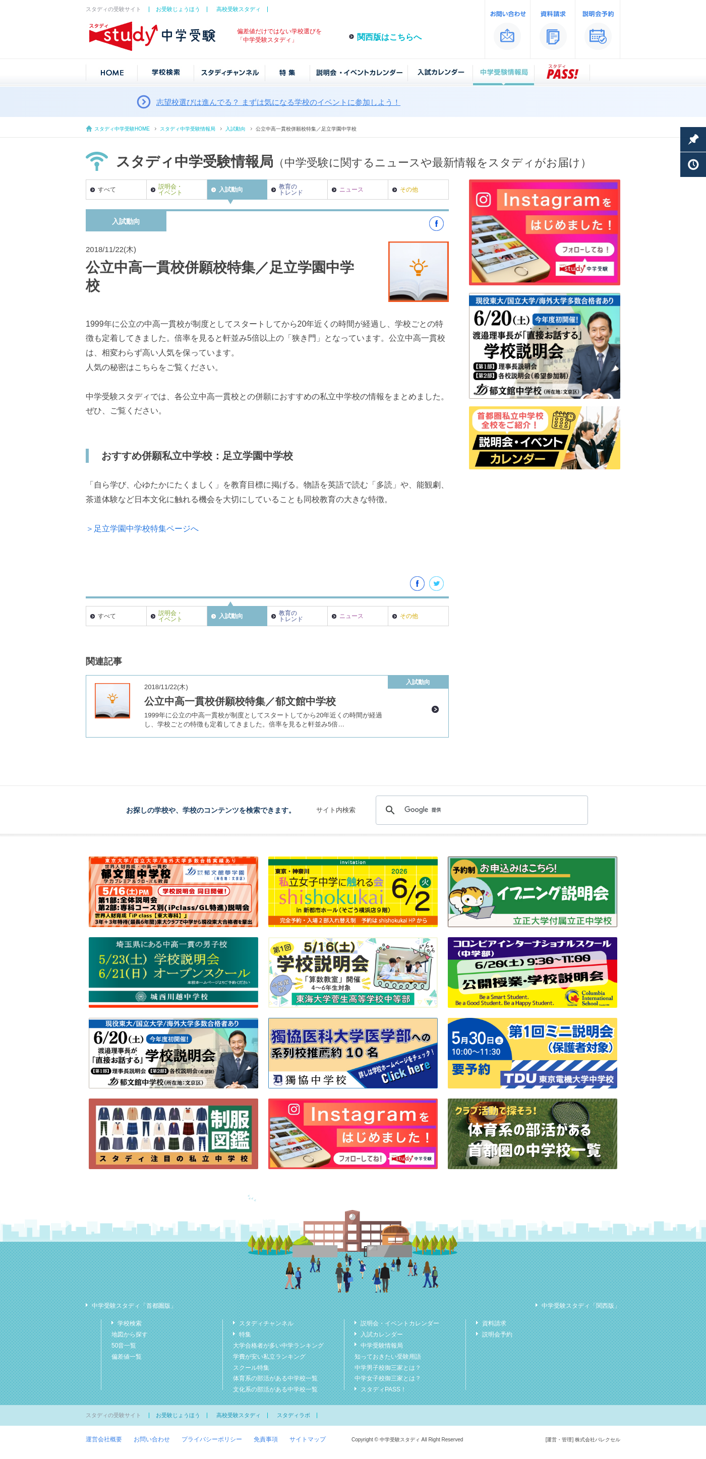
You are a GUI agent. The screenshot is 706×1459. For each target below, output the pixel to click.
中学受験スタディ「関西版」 (581, 1305)
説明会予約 (497, 1334)
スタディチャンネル (266, 1323)
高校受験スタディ (238, 9)
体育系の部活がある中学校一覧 (275, 1378)
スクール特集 (251, 1367)
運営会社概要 (104, 1439)
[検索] (480, 810)
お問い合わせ (152, 1439)
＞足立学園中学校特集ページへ (142, 528)
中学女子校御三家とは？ (388, 1378)
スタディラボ (293, 1415)
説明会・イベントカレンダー (400, 1323)
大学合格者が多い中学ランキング (278, 1345)
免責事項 (266, 1439)
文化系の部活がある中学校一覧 (275, 1389)
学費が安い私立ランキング (269, 1356)
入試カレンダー (382, 1334)
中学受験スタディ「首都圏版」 (134, 1305)
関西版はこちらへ (389, 37)
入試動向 (235, 129)
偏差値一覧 (126, 1356)
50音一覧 (123, 1345)
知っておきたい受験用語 (388, 1356)
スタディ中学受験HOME (122, 129)
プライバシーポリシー (212, 1439)
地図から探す (129, 1334)
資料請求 (494, 1323)
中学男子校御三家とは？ (388, 1367)
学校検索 (129, 1323)
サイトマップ (307, 1439)
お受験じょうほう (178, 9)
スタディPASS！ (383, 1389)
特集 (245, 1334)
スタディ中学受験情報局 (187, 129)
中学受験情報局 (382, 1345)
